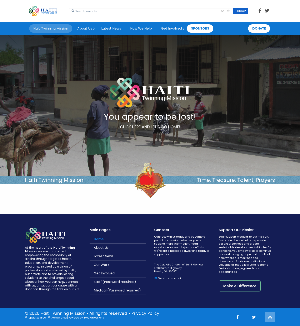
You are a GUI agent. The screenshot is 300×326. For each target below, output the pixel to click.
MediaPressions (94, 317)
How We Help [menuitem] (141, 28)
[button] (260, 10)
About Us (101, 247)
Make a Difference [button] (239, 285)
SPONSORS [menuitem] (200, 28)
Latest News (104, 256)
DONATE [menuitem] (259, 28)
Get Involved (104, 273)
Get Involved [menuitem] (171, 28)
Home (99, 239)
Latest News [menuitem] (111, 28)
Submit (240, 11)
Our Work (101, 264)
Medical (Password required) (117, 290)
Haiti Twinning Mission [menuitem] (50, 28)
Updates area (37, 317)
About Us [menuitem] (84, 28)
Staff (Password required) (115, 281)
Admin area (59, 317)
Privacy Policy (145, 313)
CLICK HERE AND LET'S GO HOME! (150, 127)
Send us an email (169, 278)
